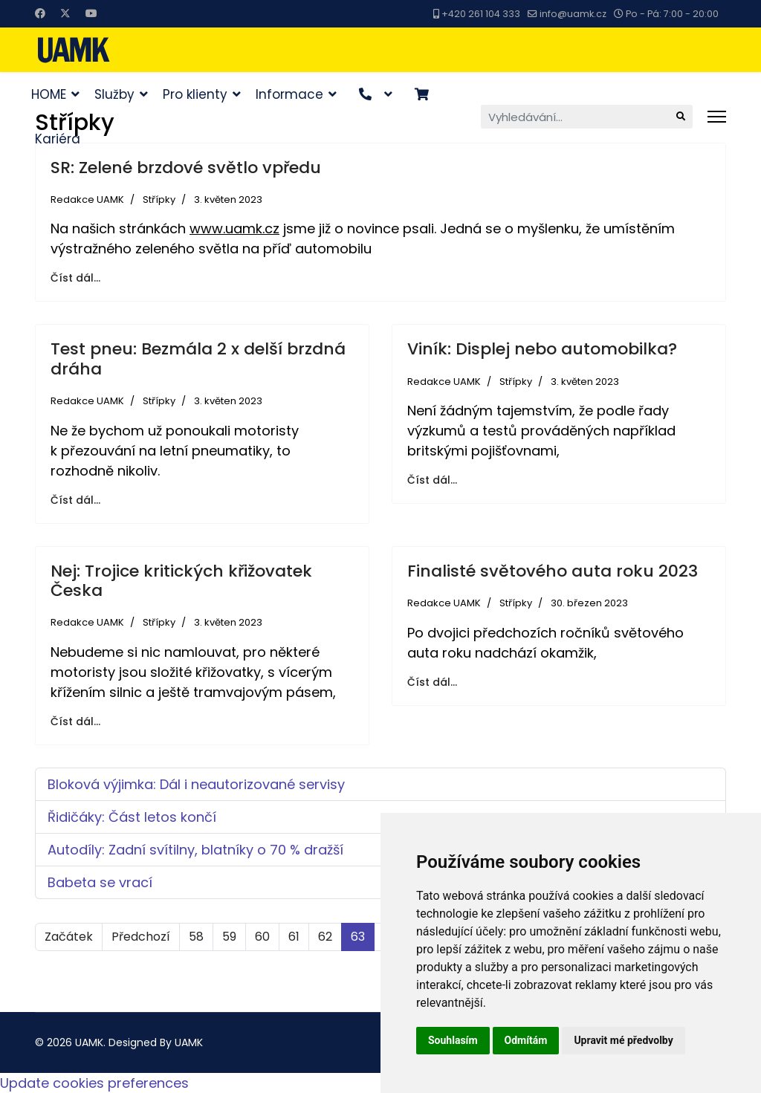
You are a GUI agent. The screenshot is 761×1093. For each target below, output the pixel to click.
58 (196, 936)
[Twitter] (65, 13)
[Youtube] (91, 13)
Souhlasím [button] (453, 1040)
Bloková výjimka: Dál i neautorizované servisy (196, 784)
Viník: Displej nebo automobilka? (542, 348)
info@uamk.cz (573, 13)
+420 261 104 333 (480, 13)
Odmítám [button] (526, 1040)
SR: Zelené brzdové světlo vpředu (186, 167)
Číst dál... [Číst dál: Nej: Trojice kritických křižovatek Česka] (75, 721)
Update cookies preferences (94, 1083)
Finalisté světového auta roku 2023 (552, 571)
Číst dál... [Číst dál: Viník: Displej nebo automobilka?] (432, 480)
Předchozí (140, 936)
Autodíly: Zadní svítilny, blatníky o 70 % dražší (195, 849)
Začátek (69, 936)
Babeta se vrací (100, 882)
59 (229, 936)
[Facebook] (40, 13)
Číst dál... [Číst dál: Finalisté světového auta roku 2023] (432, 682)
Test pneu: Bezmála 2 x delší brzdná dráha (198, 358)
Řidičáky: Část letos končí (132, 817)
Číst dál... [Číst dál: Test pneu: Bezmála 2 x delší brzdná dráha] (75, 500)
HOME (48, 94)
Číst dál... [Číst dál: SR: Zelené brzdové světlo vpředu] (75, 277)
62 (325, 936)
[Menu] (716, 116)
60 (262, 936)
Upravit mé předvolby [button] (623, 1040)
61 (293, 936)
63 (358, 936)
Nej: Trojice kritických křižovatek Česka (181, 581)
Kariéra (57, 139)
